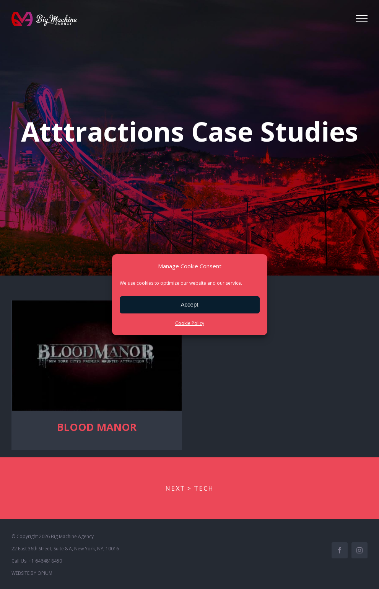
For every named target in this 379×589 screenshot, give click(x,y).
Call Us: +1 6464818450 (36, 560)
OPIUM (44, 572)
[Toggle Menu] (361, 18)
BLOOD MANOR (97, 427)
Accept (189, 304)
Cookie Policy (189, 323)
